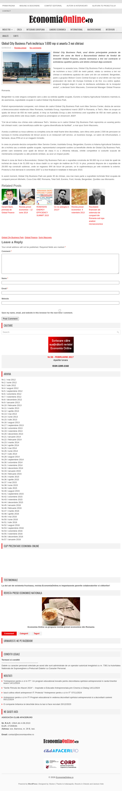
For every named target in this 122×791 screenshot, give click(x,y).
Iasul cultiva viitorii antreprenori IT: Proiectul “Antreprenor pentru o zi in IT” (37, 696)
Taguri (37, 637)
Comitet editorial (53, 6)
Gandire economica (57, 29)
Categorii (24, 637)
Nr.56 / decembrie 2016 (12, 540)
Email (5, 292)
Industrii (8, 29)
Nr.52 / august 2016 (11, 529)
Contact (6, 11)
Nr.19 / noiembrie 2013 (12, 435)
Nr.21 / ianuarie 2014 (11, 440)
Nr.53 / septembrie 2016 (13, 532)
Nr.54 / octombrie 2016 (12, 535)
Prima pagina (8, 6)
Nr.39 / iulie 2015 (9, 492)
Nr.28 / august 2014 (11, 460)
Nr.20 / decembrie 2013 (12, 437)
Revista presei (20, 48)
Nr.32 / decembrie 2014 (12, 472)
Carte (15, 35)
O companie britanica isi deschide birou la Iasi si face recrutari (31, 708)
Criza (19, 29)
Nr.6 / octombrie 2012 (11, 398)
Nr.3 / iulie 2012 (9, 389)
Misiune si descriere (30, 6)
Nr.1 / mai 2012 (9, 383)
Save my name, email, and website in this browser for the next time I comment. (37, 317)
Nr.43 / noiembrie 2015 (12, 503)
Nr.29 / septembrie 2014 (13, 463)
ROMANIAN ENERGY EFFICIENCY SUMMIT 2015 (43, 211)
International (77, 29)
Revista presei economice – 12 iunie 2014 (26, 210)
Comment (7, 251)
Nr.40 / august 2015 (11, 495)
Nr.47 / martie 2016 (10, 515)
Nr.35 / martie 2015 (10, 480)
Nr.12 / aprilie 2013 (10, 415)
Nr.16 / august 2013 (11, 426)
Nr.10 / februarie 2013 (12, 409)
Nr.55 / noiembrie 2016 (12, 537)
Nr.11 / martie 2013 (10, 412)
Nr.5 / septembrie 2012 (12, 395)
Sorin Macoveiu (45, 237)
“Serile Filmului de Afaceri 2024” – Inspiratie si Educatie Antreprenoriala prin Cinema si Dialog (46, 691)
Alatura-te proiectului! (104, 6)
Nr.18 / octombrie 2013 (12, 432)
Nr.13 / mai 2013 (9, 418)
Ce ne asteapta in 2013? (61, 208)
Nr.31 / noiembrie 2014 (12, 469)
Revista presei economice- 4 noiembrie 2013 (78, 210)
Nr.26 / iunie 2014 (10, 455)
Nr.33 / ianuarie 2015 (11, 475)
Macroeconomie (94, 29)
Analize (5, 35)
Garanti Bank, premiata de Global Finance (8, 210)
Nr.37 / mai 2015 (9, 486)
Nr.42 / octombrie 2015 (12, 500)
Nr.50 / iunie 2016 (10, 523)
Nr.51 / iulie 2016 (9, 526)
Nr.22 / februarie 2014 (12, 443)
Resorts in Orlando (82, 788)
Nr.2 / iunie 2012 (9, 386)
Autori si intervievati (77, 6)
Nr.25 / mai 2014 (9, 452)
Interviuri (110, 29)
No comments (35, 48)
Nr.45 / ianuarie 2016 (11, 509)
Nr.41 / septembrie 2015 (13, 497)
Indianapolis (69, 788)
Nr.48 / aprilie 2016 (10, 517)
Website (5, 302)
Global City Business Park (13, 237)
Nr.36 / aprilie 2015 (10, 483)
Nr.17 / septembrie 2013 (13, 429)
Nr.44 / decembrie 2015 (12, 506)
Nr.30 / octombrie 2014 (12, 466)
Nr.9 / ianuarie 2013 (11, 406)
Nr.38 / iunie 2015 (10, 489)
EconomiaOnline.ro (65, 781)
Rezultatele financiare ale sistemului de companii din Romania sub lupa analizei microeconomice (96, 215)
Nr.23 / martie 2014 (10, 446)
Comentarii (9, 637)
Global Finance (31, 237)
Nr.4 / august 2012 (10, 392)
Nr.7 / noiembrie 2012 (11, 400)
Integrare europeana (36, 29)
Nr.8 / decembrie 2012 (12, 403)
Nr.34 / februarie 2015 (12, 477)
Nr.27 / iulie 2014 (9, 457)
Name (5, 282)
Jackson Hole (98, 788)
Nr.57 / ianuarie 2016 (11, 543)
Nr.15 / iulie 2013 (9, 423)
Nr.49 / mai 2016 (9, 520)
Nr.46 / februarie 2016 (12, 512)
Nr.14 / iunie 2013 (10, 420)
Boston (52, 788)
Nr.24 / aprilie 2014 (10, 449)
